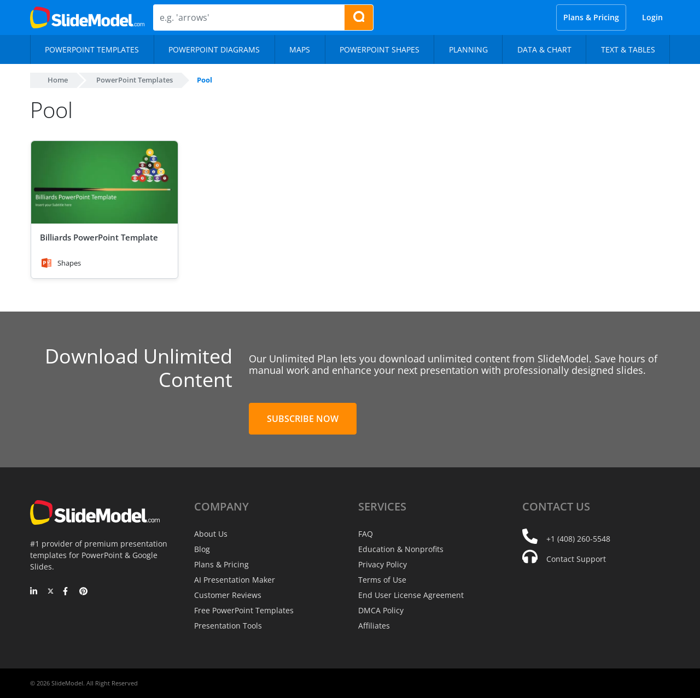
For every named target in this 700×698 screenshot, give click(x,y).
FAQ (365, 534)
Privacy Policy (382, 564)
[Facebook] (67, 592)
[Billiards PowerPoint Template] (104, 182)
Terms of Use (382, 579)
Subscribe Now (303, 419)
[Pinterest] (83, 592)
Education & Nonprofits (401, 549)
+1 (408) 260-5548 (578, 538)
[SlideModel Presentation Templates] (87, 17)
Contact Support (576, 559)
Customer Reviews (227, 595)
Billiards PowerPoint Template (99, 237)
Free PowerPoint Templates (244, 610)
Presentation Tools (228, 625)
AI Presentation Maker (234, 579)
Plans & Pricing (591, 17)
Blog (202, 549)
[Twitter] (50, 592)
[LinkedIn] (34, 592)
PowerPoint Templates (134, 80)
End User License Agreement (411, 595)
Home (58, 80)
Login (652, 17)
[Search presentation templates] (359, 17)
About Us (211, 534)
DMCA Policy (381, 610)
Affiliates (374, 625)
